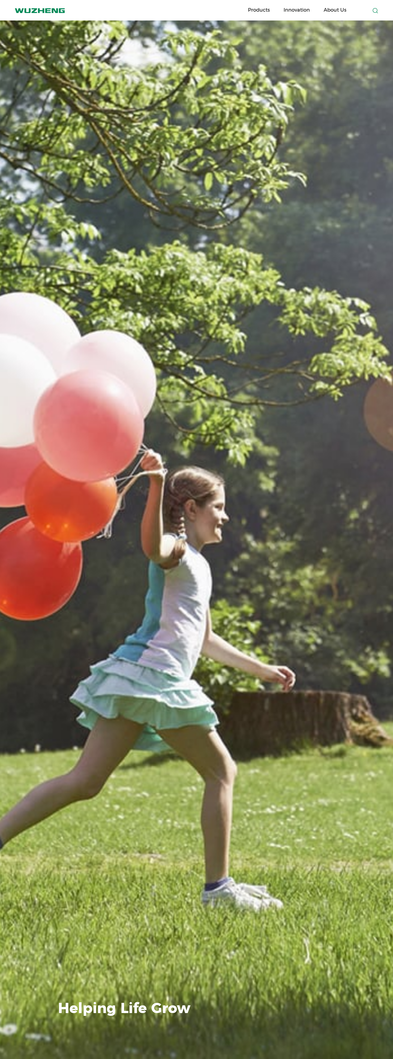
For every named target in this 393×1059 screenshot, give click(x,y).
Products (259, 10)
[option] (196, 529)
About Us (335, 10)
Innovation (297, 10)
